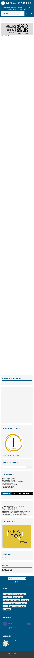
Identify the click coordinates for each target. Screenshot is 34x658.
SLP (23, 594)
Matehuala (22, 603)
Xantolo (6, 609)
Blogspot (23, 656)
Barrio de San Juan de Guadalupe (12, 481)
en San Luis (7, 594)
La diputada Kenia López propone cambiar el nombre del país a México (16, 511)
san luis (17, 594)
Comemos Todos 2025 (9, 506)
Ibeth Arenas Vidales (17, 606)
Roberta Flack (6, 509)
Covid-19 (25, 600)
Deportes (7, 600)
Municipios (7, 597)
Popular (17, 493)
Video (5, 603)
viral (5, 606)
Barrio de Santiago (8, 486)
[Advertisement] (17, 405)
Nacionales (18, 597)
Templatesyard (24, 653)
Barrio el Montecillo (8, 488)
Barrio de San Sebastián (9, 480)
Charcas (16, 600)
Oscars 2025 (6, 508)
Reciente (6, 493)
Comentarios (28, 493)
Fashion (13, 603)
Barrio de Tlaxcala (7, 483)
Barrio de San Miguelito (9, 478)
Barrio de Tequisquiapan (9, 484)
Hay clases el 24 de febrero (10, 514)
